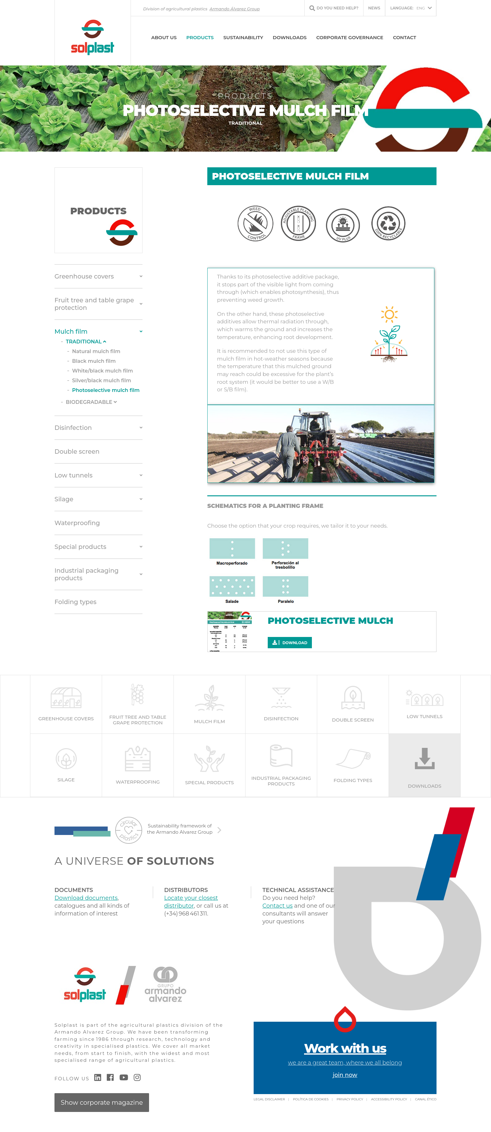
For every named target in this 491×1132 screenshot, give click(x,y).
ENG (407, 8)
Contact (404, 37)
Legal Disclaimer (269, 1100)
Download (289, 642)
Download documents (85, 898)
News (374, 8)
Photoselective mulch (330, 620)
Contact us (277, 906)
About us (164, 37)
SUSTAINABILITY (243, 37)
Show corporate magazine (102, 1103)
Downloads (290, 37)
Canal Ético (426, 1100)
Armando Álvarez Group (234, 8)
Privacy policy (350, 1100)
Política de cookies (310, 1100)
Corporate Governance (349, 37)
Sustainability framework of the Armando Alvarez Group (179, 830)
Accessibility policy (389, 1100)
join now (345, 1075)
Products (200, 37)
